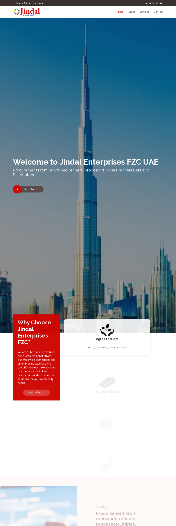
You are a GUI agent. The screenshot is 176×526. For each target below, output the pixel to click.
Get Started (31, 189)
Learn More (36, 394)
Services (144, 11)
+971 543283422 (154, 3)
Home (120, 11)
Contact (158, 11)
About (131, 11)
